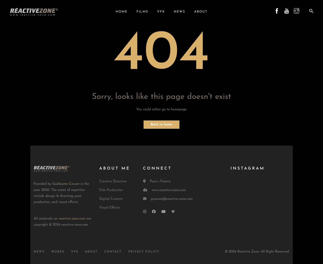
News (179, 11)
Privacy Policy (143, 251)
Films (142, 11)
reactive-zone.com (72, 218)
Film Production (111, 190)
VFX (161, 11)
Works (57, 251)
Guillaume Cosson (65, 184)
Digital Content (111, 199)
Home (121, 11)
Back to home (161, 124)
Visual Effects (109, 207)
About (200, 11)
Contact (113, 251)
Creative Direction (113, 181)
